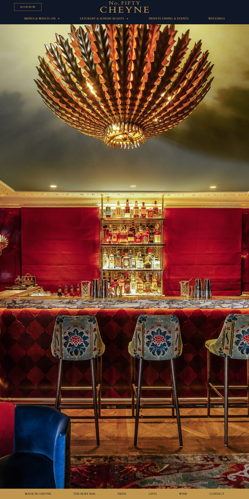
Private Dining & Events (169, 18)
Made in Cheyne (38, 494)
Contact (216, 494)
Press (121, 494)
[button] (27, 7)
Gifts (152, 494)
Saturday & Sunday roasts (104, 18)
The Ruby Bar (84, 494)
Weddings (216, 18)
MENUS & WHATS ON (42, 18)
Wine (183, 494)
